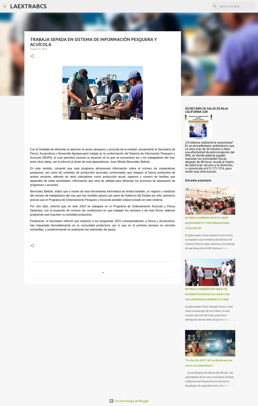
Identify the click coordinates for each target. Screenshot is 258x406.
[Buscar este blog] (236, 6)
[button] (32, 56)
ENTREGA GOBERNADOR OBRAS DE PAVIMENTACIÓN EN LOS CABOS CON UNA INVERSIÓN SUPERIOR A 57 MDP (207, 294)
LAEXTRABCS (28, 6)
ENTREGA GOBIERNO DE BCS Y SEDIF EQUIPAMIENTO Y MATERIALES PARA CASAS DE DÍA (207, 223)
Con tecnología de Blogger (129, 401)
